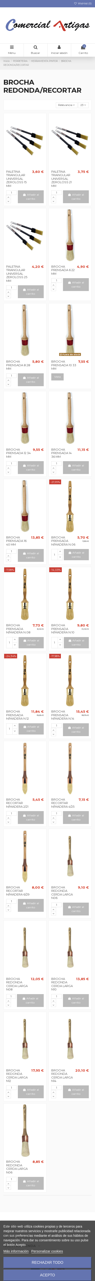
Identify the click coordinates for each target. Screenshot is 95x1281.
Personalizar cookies (47, 1251)
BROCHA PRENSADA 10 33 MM (63, 365)
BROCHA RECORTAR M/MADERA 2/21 (17, 803)
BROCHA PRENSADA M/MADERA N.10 (62, 628)
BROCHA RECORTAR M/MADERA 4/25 (62, 803)
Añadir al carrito (31, 196)
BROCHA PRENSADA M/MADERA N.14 (62, 715)
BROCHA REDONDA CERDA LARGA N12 (17, 1075)
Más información (16, 1251)
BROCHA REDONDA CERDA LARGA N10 (62, 984)
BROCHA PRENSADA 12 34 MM (18, 453)
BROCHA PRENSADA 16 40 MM (16, 540)
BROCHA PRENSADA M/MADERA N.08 (18, 628)
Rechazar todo (47, 1262)
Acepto (47, 1275)
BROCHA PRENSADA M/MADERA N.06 (63, 540)
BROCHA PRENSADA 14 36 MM (61, 453)
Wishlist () (83, 3)
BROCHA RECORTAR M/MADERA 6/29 (18, 890)
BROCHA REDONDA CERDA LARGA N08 (17, 984)
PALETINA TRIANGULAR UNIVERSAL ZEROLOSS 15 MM (16, 179)
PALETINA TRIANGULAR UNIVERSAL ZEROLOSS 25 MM (16, 274)
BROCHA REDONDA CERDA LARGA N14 (62, 1075)
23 (83, 105)
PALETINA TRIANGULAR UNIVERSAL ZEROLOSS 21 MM (61, 179)
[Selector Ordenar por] (66, 105)
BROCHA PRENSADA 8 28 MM (18, 365)
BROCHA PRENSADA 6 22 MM (63, 270)
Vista (57, 376)
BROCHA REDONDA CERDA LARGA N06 (62, 892)
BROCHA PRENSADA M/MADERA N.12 (17, 715)
